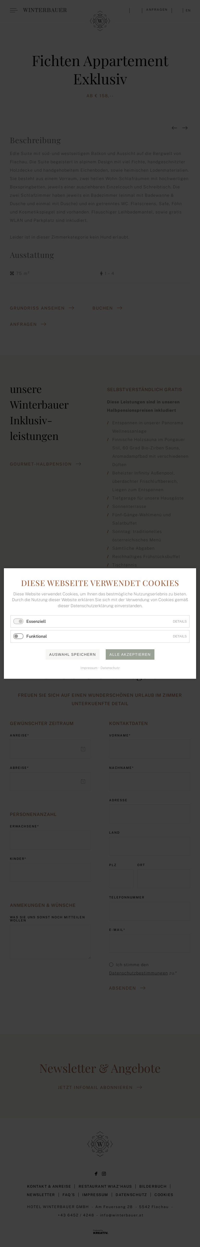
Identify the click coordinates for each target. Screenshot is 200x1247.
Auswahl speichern (72, 654)
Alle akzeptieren (130, 654)
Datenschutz (110, 668)
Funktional (36, 636)
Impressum (88, 668)
